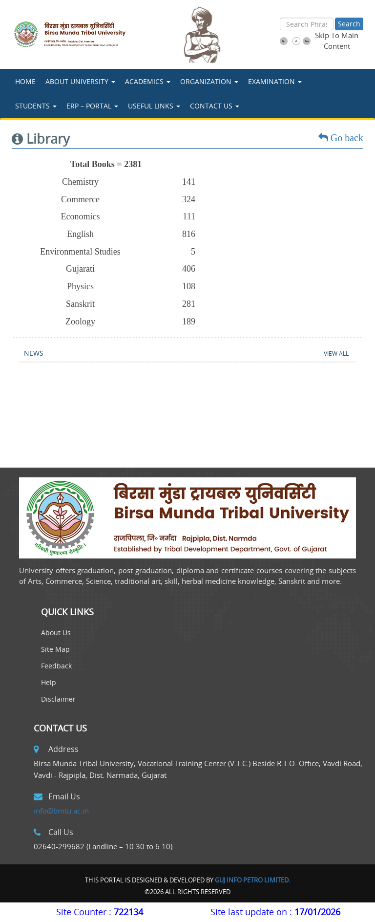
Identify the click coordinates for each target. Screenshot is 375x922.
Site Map (55, 649)
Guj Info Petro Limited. (252, 880)
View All (336, 353)
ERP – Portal (92, 105)
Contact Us (214, 105)
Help (48, 682)
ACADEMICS (147, 81)
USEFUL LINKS (154, 105)
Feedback (56, 665)
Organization (209, 81)
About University (80, 81)
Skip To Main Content (336, 40)
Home (25, 81)
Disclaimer (58, 699)
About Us (56, 632)
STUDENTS (36, 105)
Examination (275, 81)
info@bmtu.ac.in (61, 810)
